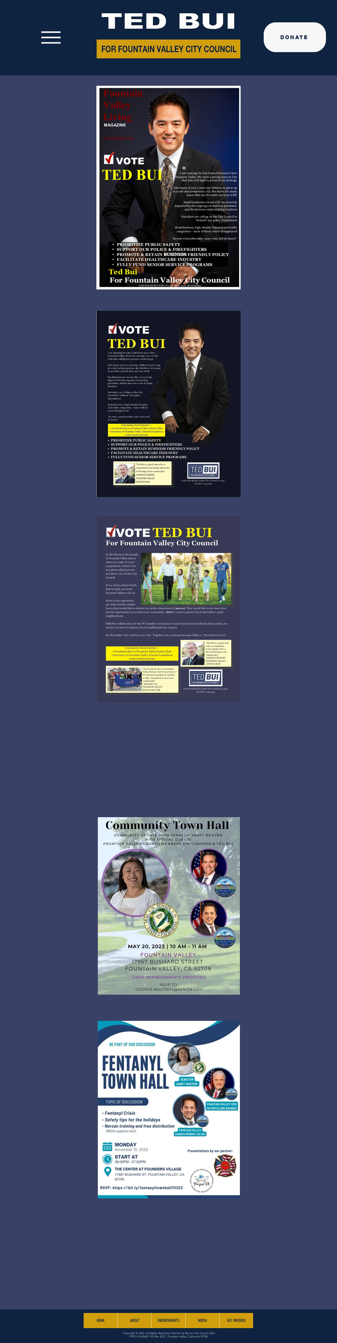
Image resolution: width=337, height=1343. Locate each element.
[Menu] (51, 37)
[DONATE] (295, 37)
